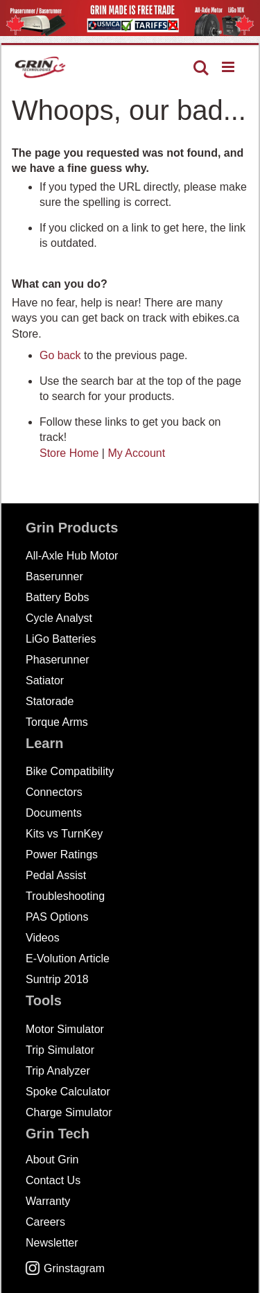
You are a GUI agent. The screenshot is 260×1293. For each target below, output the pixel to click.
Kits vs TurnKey (64, 834)
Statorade (49, 701)
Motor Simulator (65, 1029)
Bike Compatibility (70, 771)
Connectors (54, 792)
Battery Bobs (57, 597)
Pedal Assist (56, 875)
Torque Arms (57, 722)
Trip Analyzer (58, 1071)
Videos (43, 938)
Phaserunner (57, 660)
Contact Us (53, 1180)
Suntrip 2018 (57, 979)
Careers (45, 1222)
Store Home (69, 453)
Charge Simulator (69, 1112)
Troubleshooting (65, 896)
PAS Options (57, 917)
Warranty (48, 1201)
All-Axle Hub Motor (72, 556)
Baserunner (54, 576)
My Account (136, 453)
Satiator (45, 680)
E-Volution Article (68, 958)
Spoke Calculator (68, 1091)
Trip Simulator (60, 1050)
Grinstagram (65, 1268)
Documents (54, 813)
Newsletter (52, 1243)
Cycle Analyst (59, 618)
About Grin (52, 1159)
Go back (60, 355)
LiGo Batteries (61, 639)
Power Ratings (62, 854)
